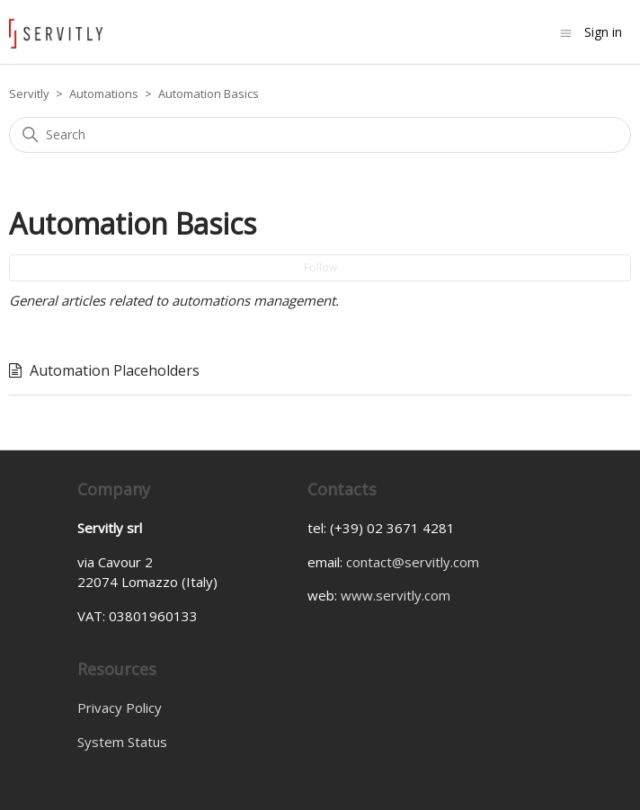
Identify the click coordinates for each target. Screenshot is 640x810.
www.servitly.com (395, 595)
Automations (103, 93)
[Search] (320, 135)
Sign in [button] (603, 31)
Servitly (29, 93)
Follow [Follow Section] (320, 267)
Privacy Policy (119, 708)
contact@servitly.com (412, 562)
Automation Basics (208, 93)
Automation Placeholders (115, 370)
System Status (122, 742)
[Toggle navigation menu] (566, 32)
